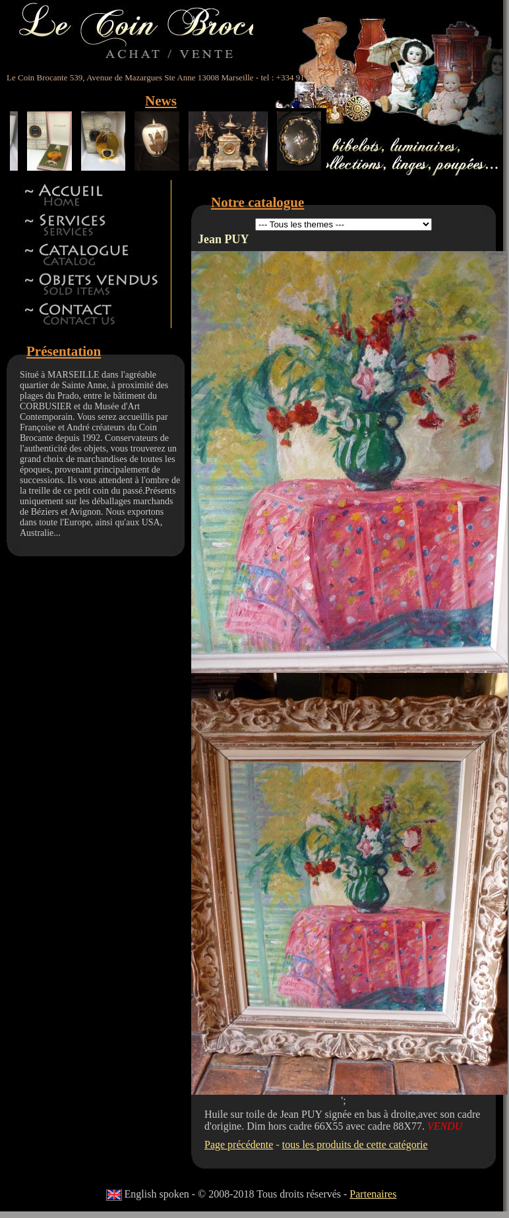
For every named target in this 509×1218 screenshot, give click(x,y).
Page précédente (238, 1144)
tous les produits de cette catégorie (355, 1144)
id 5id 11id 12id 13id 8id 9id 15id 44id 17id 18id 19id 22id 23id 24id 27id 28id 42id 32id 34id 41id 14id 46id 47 (343, 224)
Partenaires (372, 1194)
